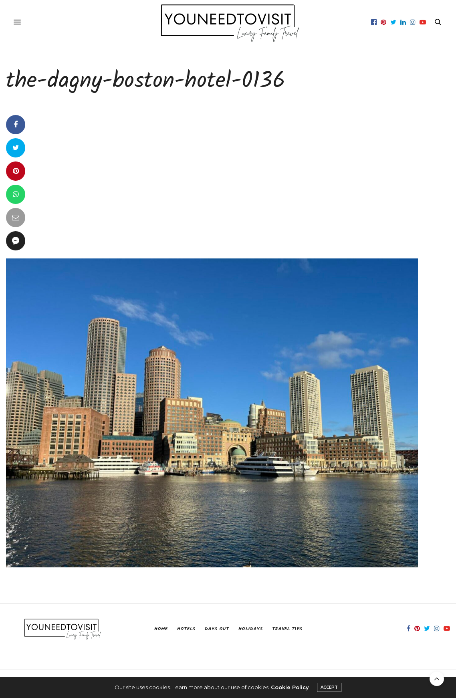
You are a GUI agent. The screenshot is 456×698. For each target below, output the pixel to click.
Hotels (186, 629)
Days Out (217, 629)
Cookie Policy (290, 687)
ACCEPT (329, 687)
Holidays (250, 629)
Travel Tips (287, 629)
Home (160, 629)
